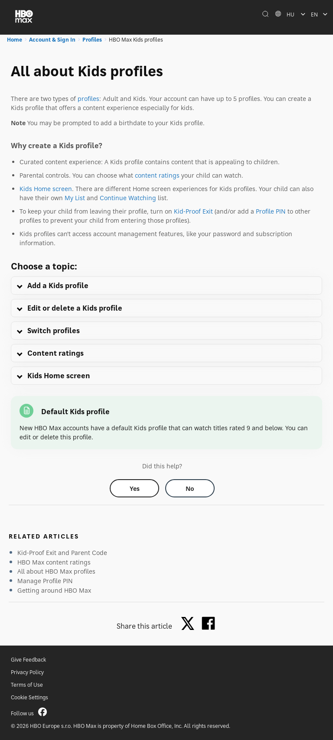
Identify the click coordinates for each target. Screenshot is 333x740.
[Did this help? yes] (134, 488)
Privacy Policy (27, 672)
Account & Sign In (52, 39)
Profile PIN (271, 211)
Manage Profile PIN (45, 581)
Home (14, 39)
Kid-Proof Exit (193, 211)
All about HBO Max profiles (56, 571)
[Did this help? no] (190, 488)
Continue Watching (128, 198)
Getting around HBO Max (54, 590)
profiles (88, 98)
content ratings (157, 175)
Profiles (92, 39)
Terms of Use (27, 684)
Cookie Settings (29, 697)
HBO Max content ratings (54, 562)
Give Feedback (28, 659)
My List (75, 198)
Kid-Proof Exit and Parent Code (62, 553)
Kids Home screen (46, 189)
